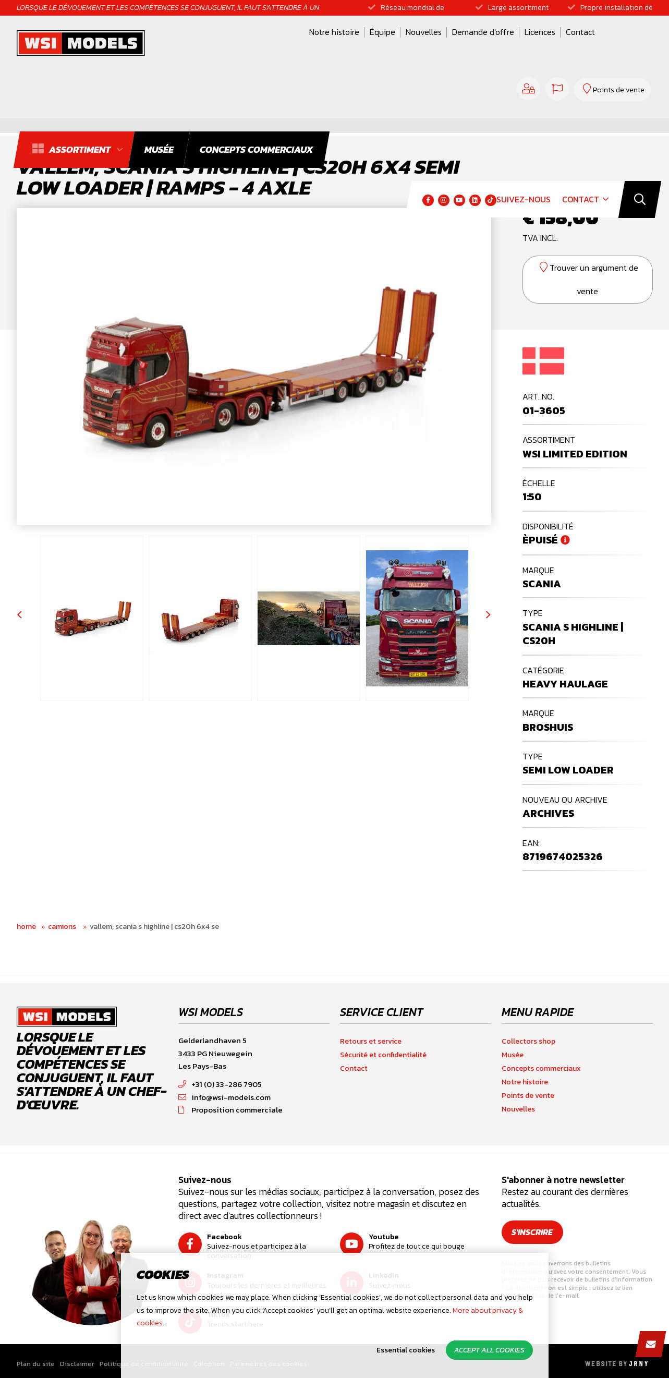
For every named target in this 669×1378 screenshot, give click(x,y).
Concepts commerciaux (541, 1068)
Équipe (278, 43)
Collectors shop (528, 1041)
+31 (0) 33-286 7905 (220, 1084)
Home (26, 926)
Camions (63, 926)
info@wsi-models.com (224, 1097)
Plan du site (36, 1364)
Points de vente (528, 1095)
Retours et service (371, 1041)
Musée (513, 1054)
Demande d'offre (379, 43)
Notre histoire (230, 43)
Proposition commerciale (230, 1110)
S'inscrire (532, 1232)
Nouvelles (319, 43)
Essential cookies (405, 1350)
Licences (435, 43)
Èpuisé (540, 540)
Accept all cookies (489, 1350)
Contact (476, 43)
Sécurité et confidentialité (383, 1054)
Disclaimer (77, 1364)
